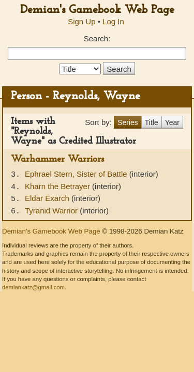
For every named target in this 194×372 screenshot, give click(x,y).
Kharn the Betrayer (58, 186)
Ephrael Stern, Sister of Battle (77, 173)
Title (151, 122)
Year (172, 122)
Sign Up (81, 21)
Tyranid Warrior (52, 210)
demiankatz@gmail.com (33, 287)
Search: (97, 38)
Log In (113, 21)
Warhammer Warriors (57, 159)
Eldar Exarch (48, 198)
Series (127, 122)
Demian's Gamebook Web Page (97, 10)
